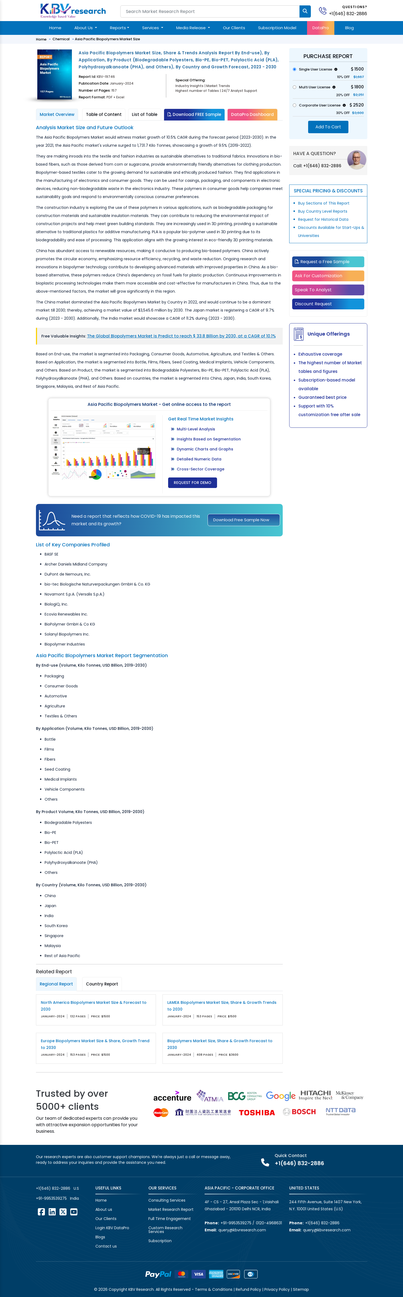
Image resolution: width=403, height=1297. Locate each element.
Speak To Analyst (313, 290)
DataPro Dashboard (252, 114)
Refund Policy (248, 1289)
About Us (84, 28)
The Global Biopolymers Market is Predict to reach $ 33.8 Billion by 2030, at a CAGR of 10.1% (181, 336)
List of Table (144, 114)
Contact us (106, 1246)
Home (55, 28)
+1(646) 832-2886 (348, 14)
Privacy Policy (277, 1289)
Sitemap (301, 1289)
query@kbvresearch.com (242, 1230)
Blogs (100, 1237)
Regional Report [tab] (56, 984)
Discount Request (313, 304)
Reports (118, 28)
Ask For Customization (318, 276)
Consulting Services (166, 1200)
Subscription (160, 1241)
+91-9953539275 (51, 1198)
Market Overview (57, 114)
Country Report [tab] (102, 984)
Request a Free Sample (322, 262)
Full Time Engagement (169, 1219)
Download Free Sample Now (241, 520)
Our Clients (234, 28)
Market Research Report (171, 1209)
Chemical (61, 39)
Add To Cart (328, 127)
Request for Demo (192, 482)
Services (151, 28)
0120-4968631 (269, 1223)
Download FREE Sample (194, 114)
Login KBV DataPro (112, 1228)
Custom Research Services (165, 1230)
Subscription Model (277, 28)
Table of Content (104, 114)
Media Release (191, 28)
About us (103, 1209)
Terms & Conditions (213, 1289)
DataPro (320, 28)
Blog (349, 28)
